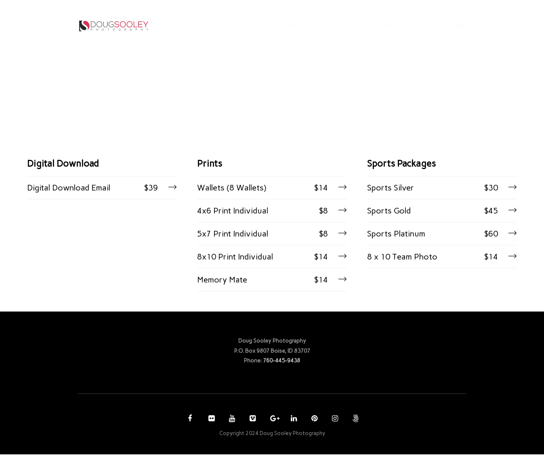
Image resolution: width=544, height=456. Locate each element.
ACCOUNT (379, 26)
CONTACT (425, 26)
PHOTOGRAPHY (279, 26)
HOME (235, 26)
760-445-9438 (281, 362)
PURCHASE (335, 26)
